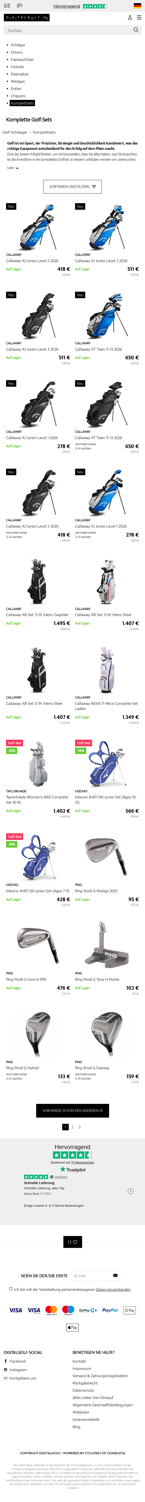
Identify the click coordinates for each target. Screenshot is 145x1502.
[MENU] (139, 17)
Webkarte (81, 1412)
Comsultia (116, 1453)
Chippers (18, 95)
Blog (76, 1426)
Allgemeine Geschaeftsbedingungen (103, 1404)
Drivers (17, 52)
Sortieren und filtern (72, 186)
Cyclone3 (93, 1453)
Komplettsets (22, 103)
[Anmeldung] (130, 17)
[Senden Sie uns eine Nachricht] (19, 5)
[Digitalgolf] (72, 1242)
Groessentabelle (86, 1419)
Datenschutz (83, 1390)
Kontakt (79, 1361)
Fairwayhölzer (22, 59)
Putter (16, 88)
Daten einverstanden (113, 1289)
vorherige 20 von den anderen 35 (73, 1110)
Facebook (18, 1361)
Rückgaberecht (85, 1383)
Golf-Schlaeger (14, 132)
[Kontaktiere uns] (7, 5)
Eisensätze (19, 74)
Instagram (18, 1369)
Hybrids (17, 66)
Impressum (82, 1368)
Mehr (10, 168)
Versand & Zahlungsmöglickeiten (100, 1375)
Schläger (18, 45)
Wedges (18, 81)
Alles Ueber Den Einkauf (93, 1397)
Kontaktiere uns (23, 1378)
